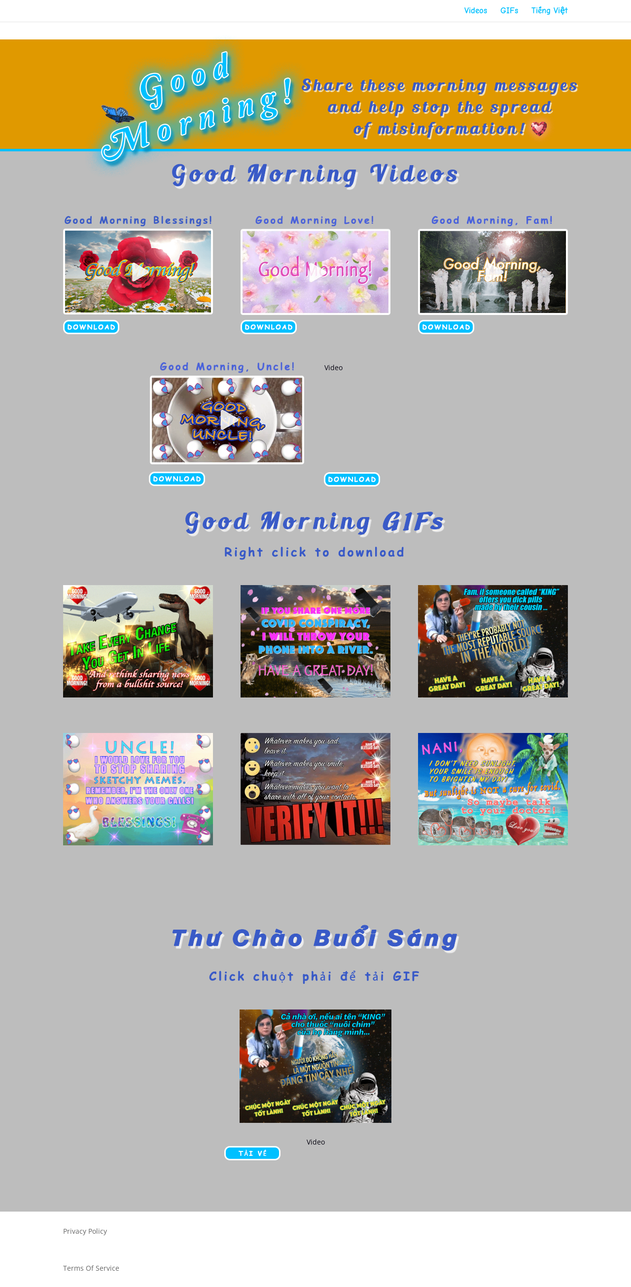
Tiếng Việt (549, 11)
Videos (475, 11)
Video (333, 367)
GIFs (509, 11)
